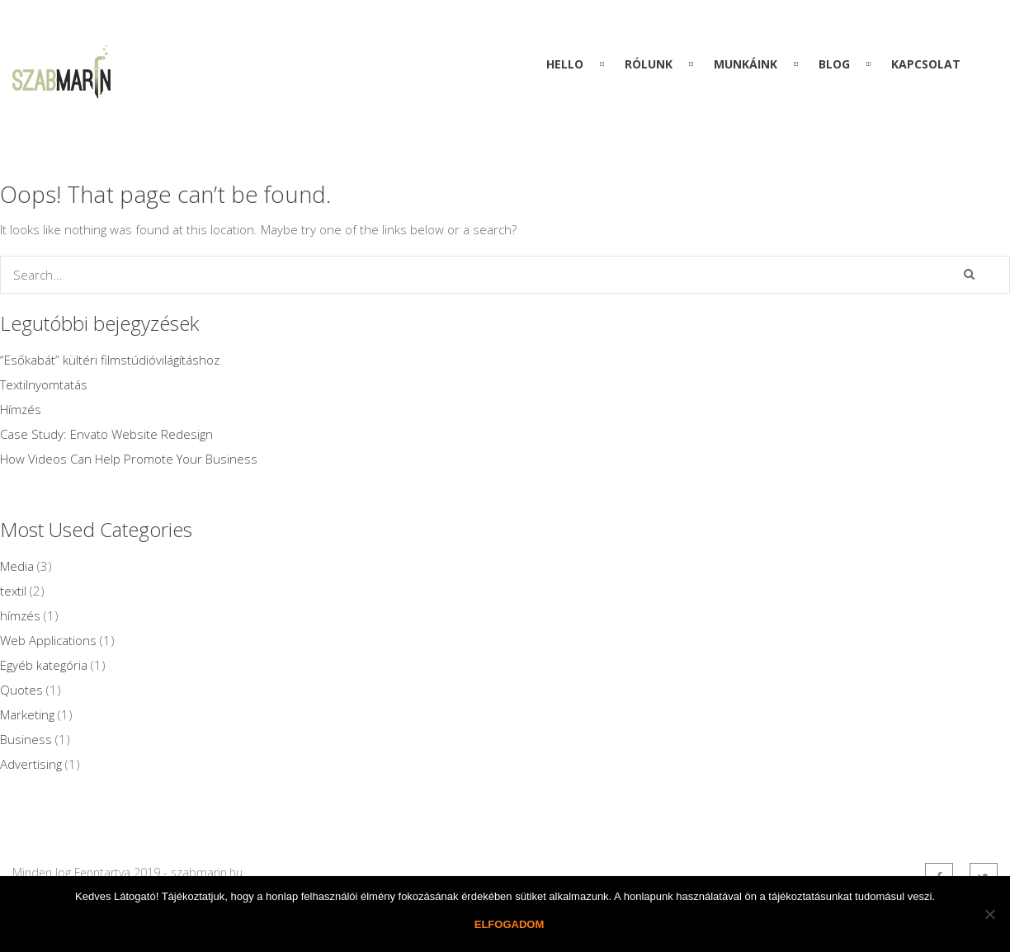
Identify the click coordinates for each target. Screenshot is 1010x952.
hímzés (20, 615)
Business (26, 739)
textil (13, 590)
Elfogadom (509, 924)
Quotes (21, 689)
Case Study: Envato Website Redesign (106, 434)
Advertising (31, 764)
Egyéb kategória (43, 665)
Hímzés (20, 409)
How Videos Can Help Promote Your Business (128, 458)
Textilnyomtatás (43, 384)
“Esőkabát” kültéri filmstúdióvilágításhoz (109, 359)
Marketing (27, 714)
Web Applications (48, 640)
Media (17, 566)
